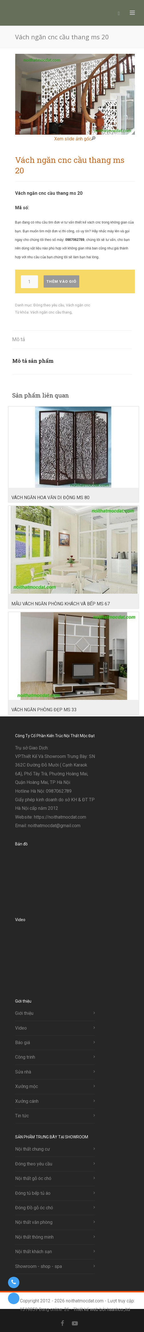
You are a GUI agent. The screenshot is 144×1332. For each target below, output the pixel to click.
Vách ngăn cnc (78, 305)
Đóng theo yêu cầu (48, 305)
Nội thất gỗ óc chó (33, 1178)
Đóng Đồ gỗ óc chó (34, 1207)
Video (21, 1028)
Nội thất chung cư (32, 1149)
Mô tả (18, 339)
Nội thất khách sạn (33, 1251)
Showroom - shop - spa (38, 1266)
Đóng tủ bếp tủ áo (32, 1193)
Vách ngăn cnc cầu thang (51, 312)
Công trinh (25, 1057)
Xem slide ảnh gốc (75, 139)
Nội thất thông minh (34, 1237)
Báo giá (22, 1042)
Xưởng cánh (26, 1101)
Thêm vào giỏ (61, 281)
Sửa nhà (23, 1072)
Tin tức (22, 1115)
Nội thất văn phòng (33, 1222)
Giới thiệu (24, 1013)
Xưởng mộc (26, 1086)
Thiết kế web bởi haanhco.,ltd (101, 1309)
